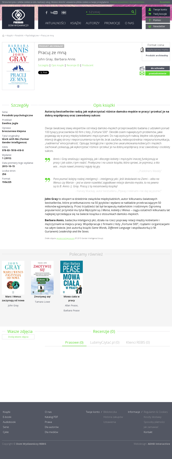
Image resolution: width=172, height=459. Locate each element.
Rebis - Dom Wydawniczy (18, 18)
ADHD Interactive (159, 443)
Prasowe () (74, 342)
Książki (10, 35)
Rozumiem (165, 2)
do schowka (157, 68)
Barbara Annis (64, 59)
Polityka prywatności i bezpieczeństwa (127, 2)
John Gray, (45, 59)
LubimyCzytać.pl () (104, 342)
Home (3, 35)
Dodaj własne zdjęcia (18, 336)
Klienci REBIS (138, 342)
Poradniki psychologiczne (17, 115)
